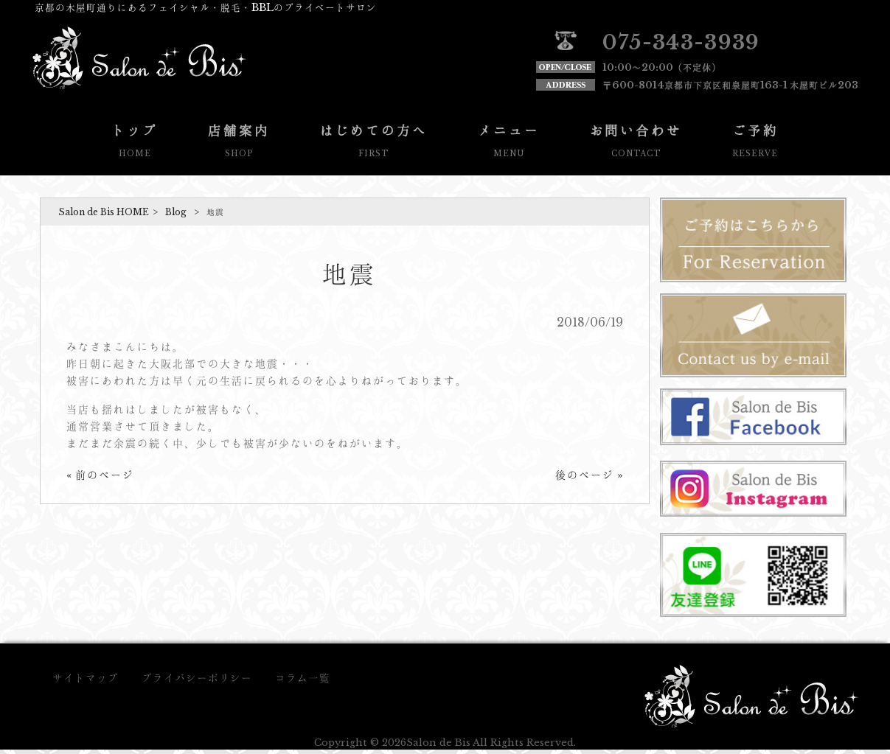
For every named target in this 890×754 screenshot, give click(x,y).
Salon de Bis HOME (103, 211)
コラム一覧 (302, 678)
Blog (176, 211)
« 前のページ (100, 475)
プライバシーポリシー (197, 678)
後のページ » (589, 475)
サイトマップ (85, 678)
